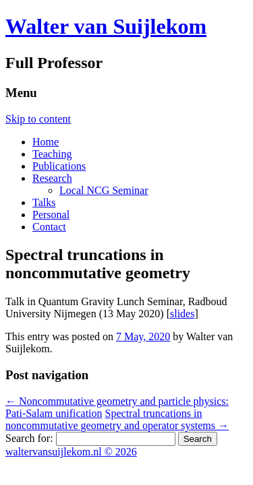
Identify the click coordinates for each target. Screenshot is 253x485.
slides (182, 313)
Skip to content (38, 119)
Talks (43, 202)
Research (52, 178)
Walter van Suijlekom (105, 26)
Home (45, 142)
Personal (50, 214)
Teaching (52, 154)
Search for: (29, 438)
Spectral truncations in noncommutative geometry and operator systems (117, 419)
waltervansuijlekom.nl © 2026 (71, 451)
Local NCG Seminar (103, 190)
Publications (59, 166)
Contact (49, 226)
